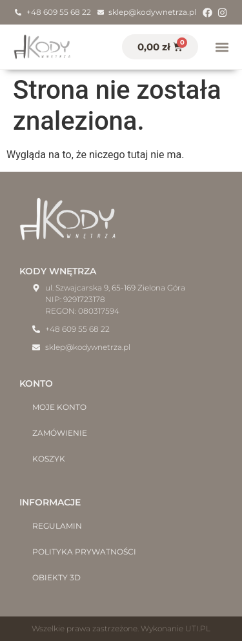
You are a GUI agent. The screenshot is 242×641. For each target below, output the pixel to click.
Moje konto (59, 407)
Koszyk (48, 458)
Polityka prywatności (84, 551)
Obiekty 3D (56, 577)
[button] (221, 46)
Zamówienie (59, 433)
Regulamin (57, 526)
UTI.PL (197, 628)
